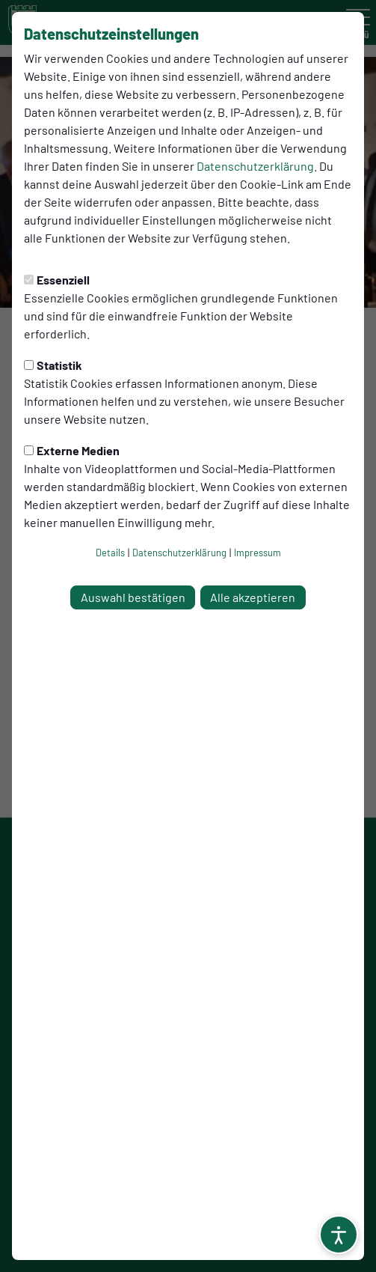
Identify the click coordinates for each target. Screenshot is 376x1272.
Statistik (53, 365)
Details (110, 553)
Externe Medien (72, 450)
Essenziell (57, 280)
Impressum (257, 553)
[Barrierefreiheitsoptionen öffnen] (338, 1234)
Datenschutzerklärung (255, 166)
